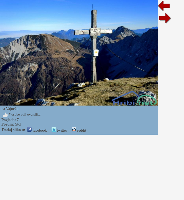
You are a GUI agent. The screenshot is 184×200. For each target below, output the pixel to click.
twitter (59, 130)
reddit (79, 130)
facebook (37, 130)
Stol (18, 124)
